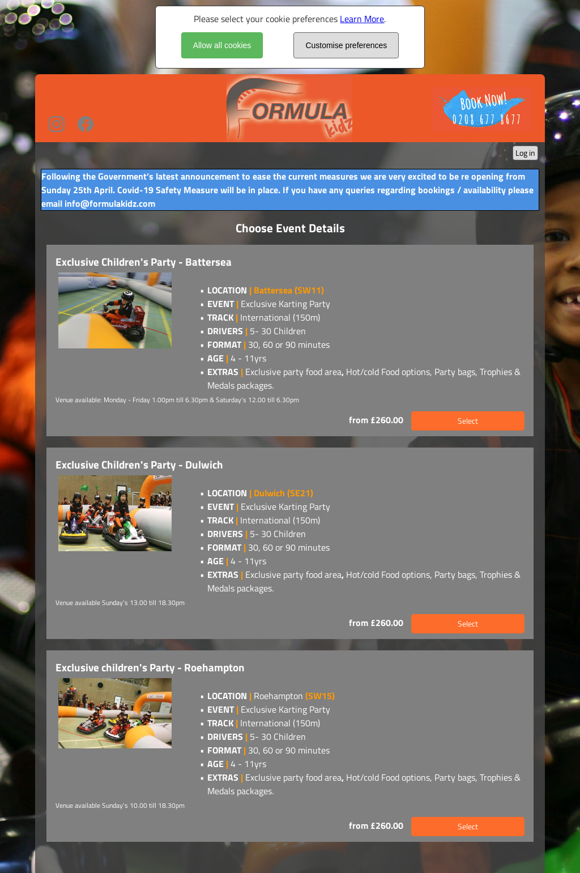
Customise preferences (346, 45)
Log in (525, 153)
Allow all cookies (222, 45)
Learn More (362, 18)
